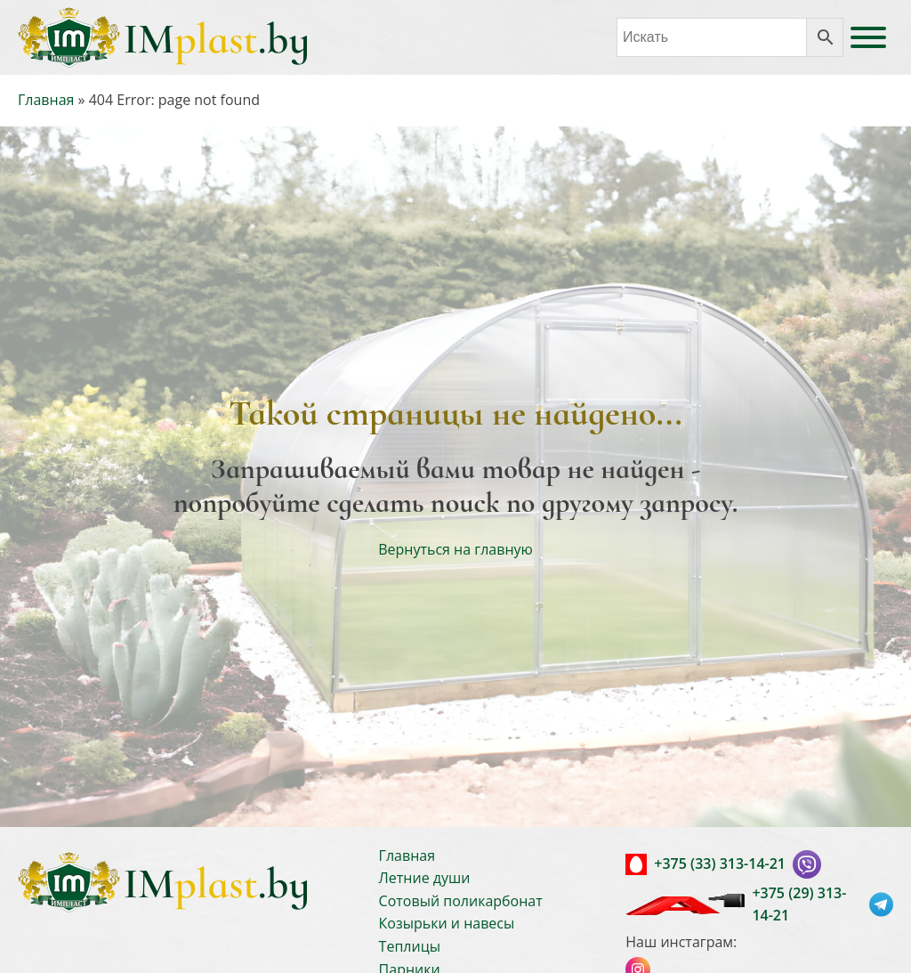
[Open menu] (868, 37)
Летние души (425, 878)
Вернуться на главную (455, 549)
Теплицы (409, 946)
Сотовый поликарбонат (461, 901)
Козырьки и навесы (447, 923)
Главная (46, 99)
